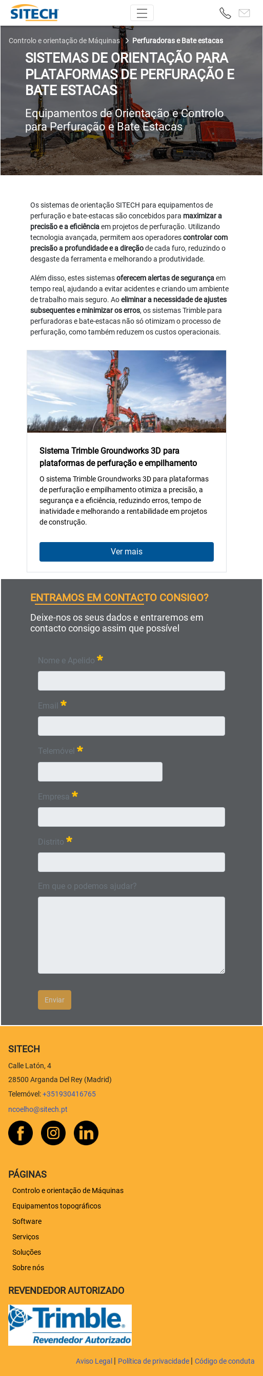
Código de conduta (225, 1361)
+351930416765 (69, 1094)
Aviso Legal (95, 1361)
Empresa (58, 796)
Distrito (55, 841)
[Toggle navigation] (142, 13)
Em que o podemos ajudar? (87, 886)
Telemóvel (60, 750)
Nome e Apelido (70, 659)
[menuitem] (68, 1190)
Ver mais (127, 551)
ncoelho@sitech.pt (38, 1109)
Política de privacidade (154, 1361)
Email (52, 705)
